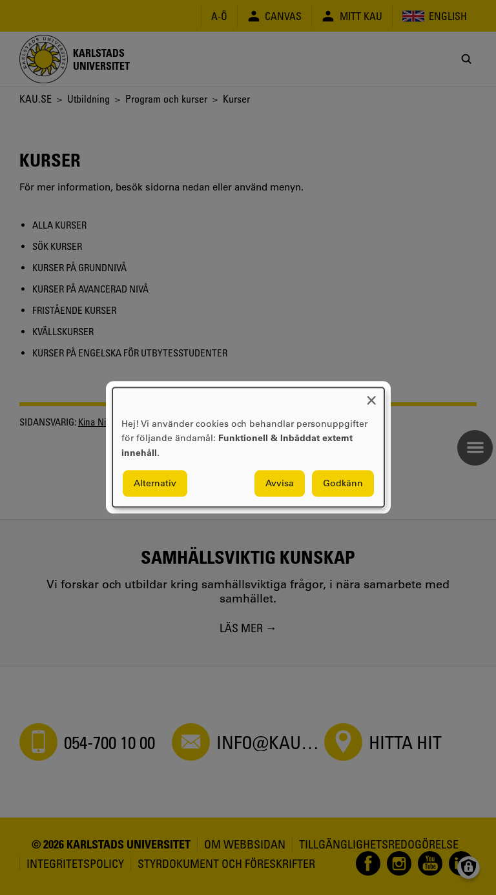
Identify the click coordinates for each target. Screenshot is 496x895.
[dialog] (248, 447)
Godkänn (343, 483)
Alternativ (155, 483)
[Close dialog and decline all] (371, 395)
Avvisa (279, 483)
